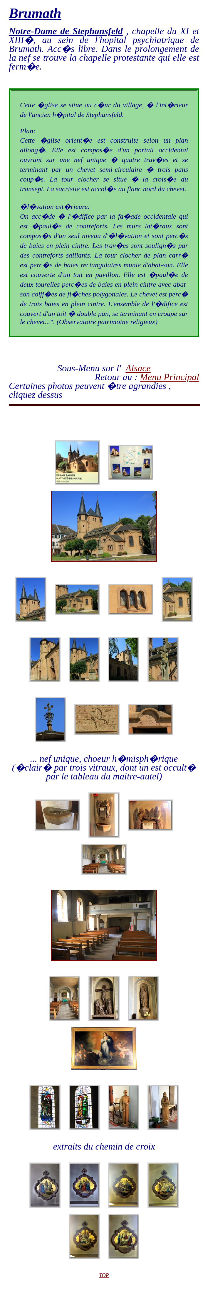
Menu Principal (169, 377)
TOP (104, 1275)
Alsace (137, 368)
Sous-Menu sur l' (91, 368)
